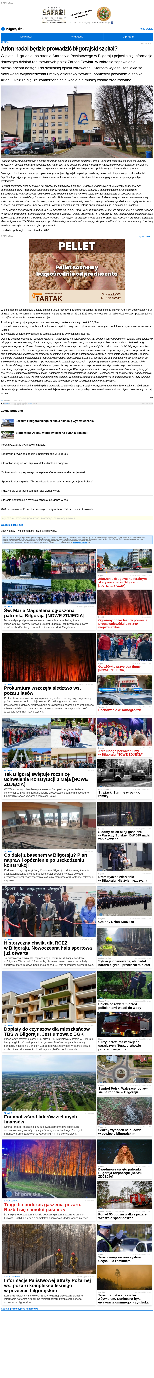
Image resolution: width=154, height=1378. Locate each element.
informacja (46, 518)
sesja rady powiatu (64, 518)
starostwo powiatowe (27, 518)
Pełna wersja (146, 28)
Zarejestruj (83, 542)
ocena (33, 404)
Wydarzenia (77, 36)
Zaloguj (76, 542)
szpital (10, 518)
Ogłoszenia (128, 36)
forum (8, 404)
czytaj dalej (145, 236)
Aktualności (26, 36)
